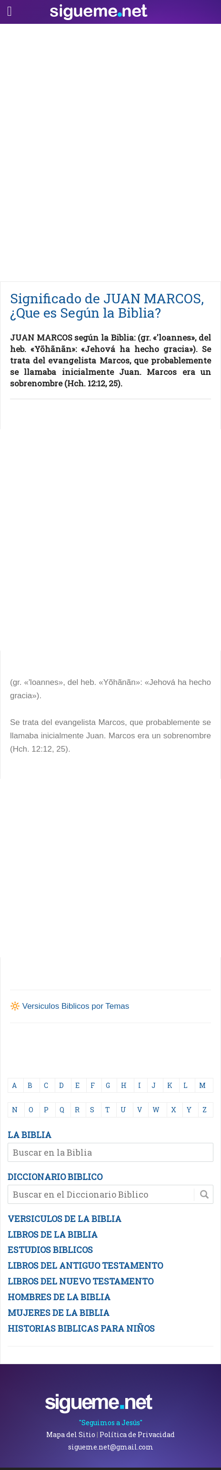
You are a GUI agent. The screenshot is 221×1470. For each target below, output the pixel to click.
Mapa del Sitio (70, 1434)
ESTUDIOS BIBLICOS (50, 1249)
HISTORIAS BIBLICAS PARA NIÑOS (81, 1328)
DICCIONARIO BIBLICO (55, 1176)
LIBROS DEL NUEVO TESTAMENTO (80, 1281)
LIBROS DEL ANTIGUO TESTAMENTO (85, 1265)
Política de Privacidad (137, 1434)
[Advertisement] (110, 150)
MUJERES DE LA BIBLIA (59, 1312)
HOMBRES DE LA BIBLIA (59, 1297)
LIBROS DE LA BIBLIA (53, 1234)
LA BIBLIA (29, 1134)
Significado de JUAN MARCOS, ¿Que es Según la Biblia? (107, 305)
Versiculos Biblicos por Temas (76, 1006)
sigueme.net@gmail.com (110, 1446)
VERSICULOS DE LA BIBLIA (64, 1218)
